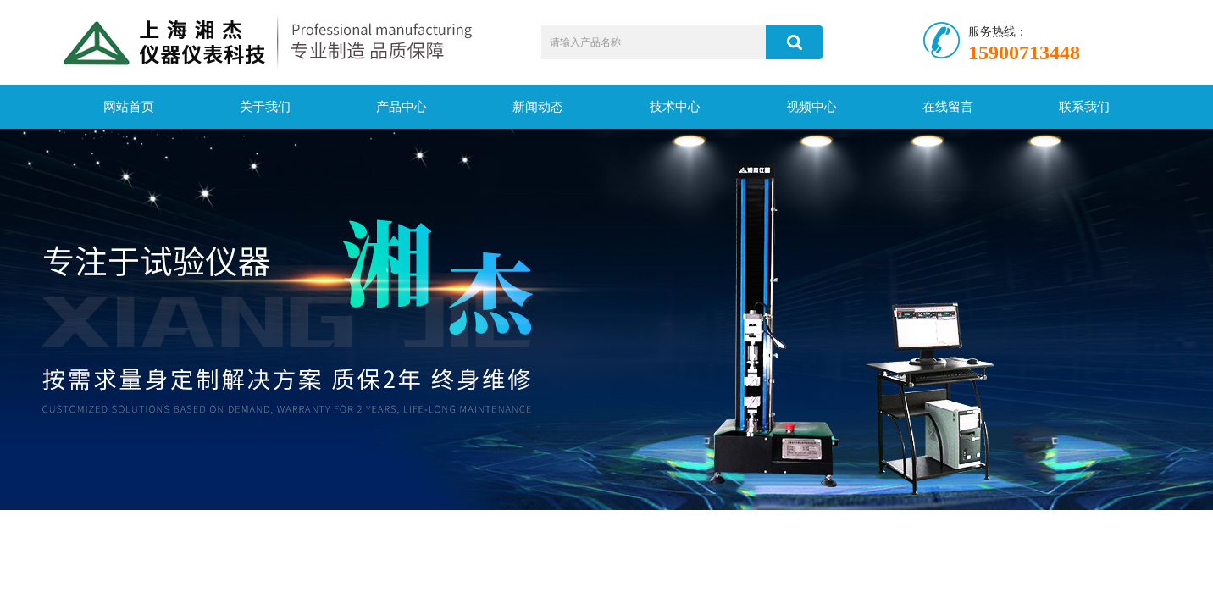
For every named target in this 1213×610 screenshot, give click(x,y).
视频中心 (811, 107)
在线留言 (947, 107)
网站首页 (128, 107)
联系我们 (1084, 107)
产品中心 (401, 107)
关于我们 (265, 107)
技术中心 (675, 107)
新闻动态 (537, 107)
